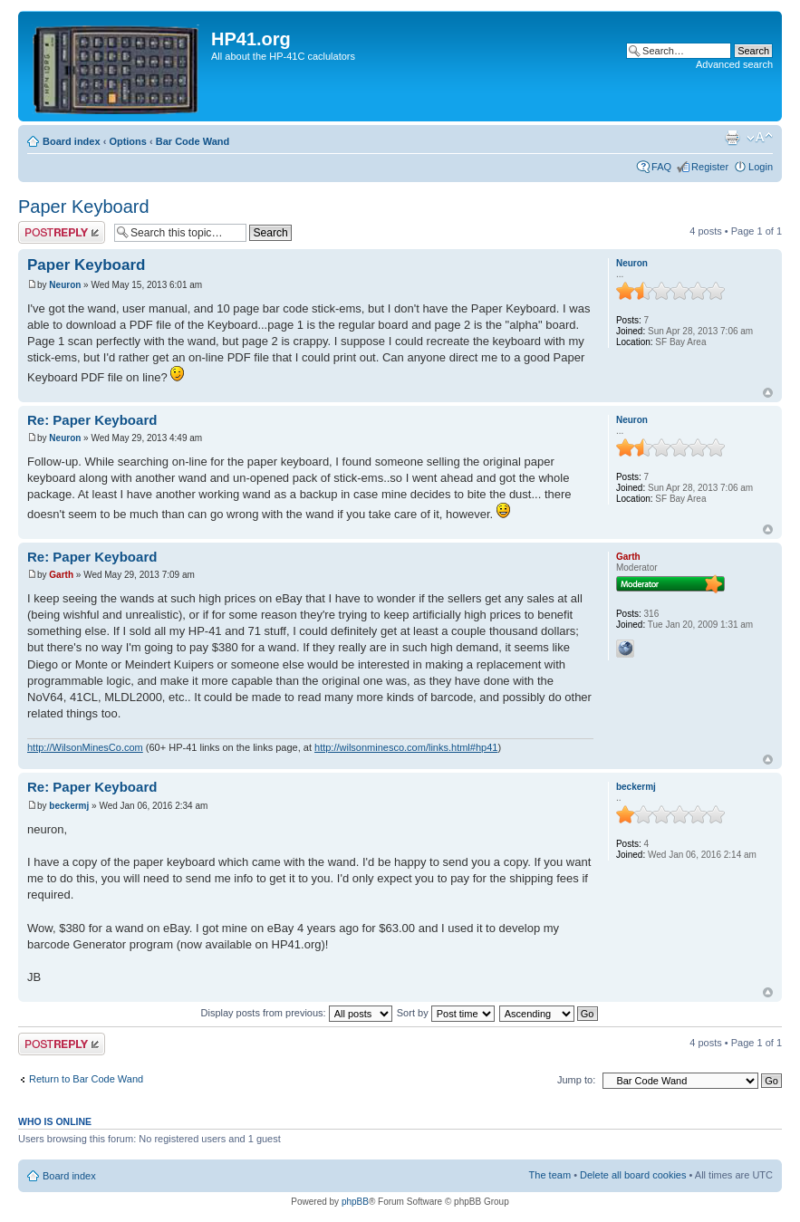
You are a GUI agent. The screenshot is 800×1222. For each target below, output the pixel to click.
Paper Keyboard (83, 206)
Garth (61, 575)
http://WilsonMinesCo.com (85, 747)
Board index (72, 141)
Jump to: (576, 1079)
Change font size (760, 138)
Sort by (446, 1012)
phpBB (355, 1202)
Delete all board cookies (633, 1174)
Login (760, 166)
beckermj (69, 806)
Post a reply (61, 232)
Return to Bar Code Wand (86, 1078)
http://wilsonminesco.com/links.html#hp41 (405, 747)
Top (768, 393)
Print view (732, 138)
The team (550, 1174)
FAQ (661, 166)
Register (709, 166)
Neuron (65, 285)
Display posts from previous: (296, 1012)
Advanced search (734, 64)
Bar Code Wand (193, 141)
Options (128, 141)
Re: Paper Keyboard (92, 420)
